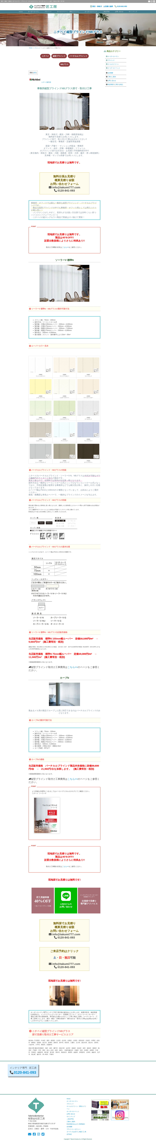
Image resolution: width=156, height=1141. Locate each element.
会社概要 (110, 73)
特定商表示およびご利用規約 (76, 1124)
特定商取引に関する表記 (115, 84)
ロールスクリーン (113, 64)
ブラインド (48, 11)
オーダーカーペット (91, 11)
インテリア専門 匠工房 (53, 5)
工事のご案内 (112, 77)
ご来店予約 (106, 11)
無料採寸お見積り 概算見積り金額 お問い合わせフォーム (64, 927)
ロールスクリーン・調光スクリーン (68, 11)
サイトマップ (133, 11)
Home (21, 11)
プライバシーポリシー (74, 1129)
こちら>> (65, 247)
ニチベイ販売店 (46, 82)
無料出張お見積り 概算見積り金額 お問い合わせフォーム (64, 180)
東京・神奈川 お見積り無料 (102, 6)
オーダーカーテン (33, 11)
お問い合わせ (119, 11)
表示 (34, 72)
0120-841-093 (122, 6)
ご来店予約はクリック (64, 951)
